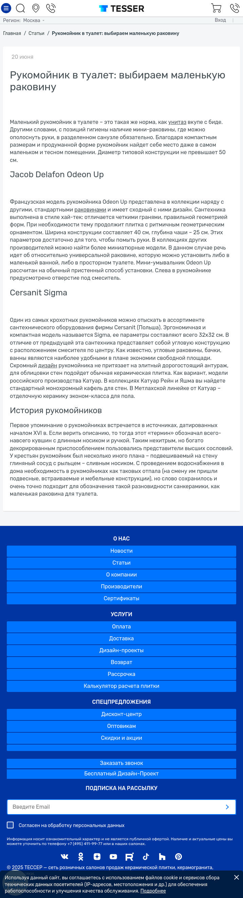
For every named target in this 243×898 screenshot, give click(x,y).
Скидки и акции (121, 738)
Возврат (121, 662)
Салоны (37, 8)
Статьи (121, 563)
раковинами (90, 209)
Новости (121, 551)
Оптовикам (121, 726)
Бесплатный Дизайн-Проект (121, 773)
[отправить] (227, 807)
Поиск (21, 8)
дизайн (47, 365)
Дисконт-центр (121, 714)
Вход (220, 20)
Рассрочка (121, 674)
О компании (121, 574)
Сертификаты (121, 598)
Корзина (215, 8)
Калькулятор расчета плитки (122, 686)
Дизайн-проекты (121, 650)
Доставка (121, 638)
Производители (121, 586)
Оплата (121, 626)
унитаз (177, 122)
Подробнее (153, 891)
